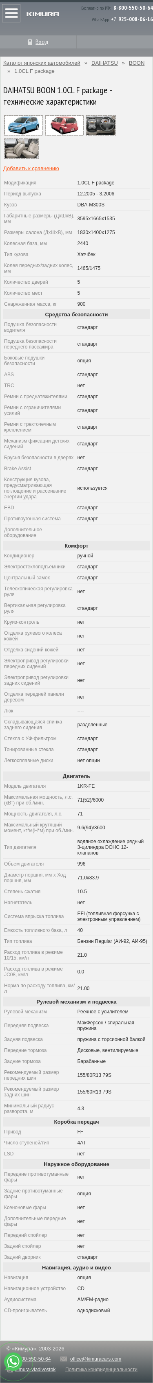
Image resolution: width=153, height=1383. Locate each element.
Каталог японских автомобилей (41, 63)
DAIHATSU (104, 63)
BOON (136, 63)
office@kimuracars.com (95, 1359)
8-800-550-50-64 (133, 7)
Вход (42, 41)
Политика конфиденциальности (101, 1369)
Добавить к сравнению (31, 168)
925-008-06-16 (135, 19)
